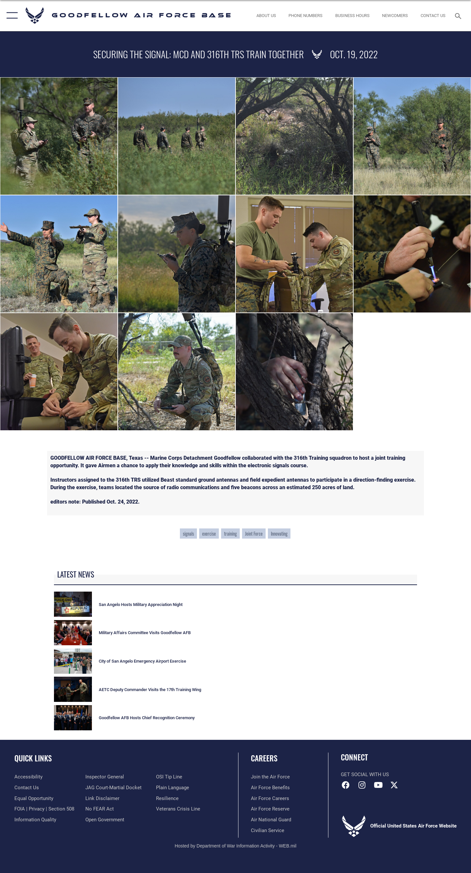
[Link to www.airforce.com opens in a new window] (270, 777)
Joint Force (254, 533)
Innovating (279, 533)
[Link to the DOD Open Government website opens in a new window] (104, 820)
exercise (209, 533)
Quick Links (33, 758)
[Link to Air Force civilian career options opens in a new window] (267, 830)
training (230, 533)
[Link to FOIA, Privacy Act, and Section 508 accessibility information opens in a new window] (44, 809)
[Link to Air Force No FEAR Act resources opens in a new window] (99, 809)
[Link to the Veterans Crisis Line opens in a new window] (178, 809)
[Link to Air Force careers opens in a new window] (270, 798)
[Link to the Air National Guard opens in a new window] (271, 820)
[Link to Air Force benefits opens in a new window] (270, 788)
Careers (264, 758)
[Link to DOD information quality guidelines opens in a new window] (35, 820)
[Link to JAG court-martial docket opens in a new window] (113, 788)
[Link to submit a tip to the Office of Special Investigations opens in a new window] (169, 777)
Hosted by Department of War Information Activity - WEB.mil (235, 845)
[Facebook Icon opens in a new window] (346, 785)
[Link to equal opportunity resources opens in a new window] (33, 798)
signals (188, 533)
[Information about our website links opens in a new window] (102, 798)
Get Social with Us (365, 774)
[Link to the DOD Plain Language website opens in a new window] (172, 788)
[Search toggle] (459, 15)
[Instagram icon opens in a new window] (362, 785)
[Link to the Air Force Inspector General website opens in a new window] (104, 777)
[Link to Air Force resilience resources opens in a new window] (167, 798)
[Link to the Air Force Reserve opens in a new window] (270, 809)
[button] (10, 15)
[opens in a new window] (28, 777)
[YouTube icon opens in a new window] (378, 785)
